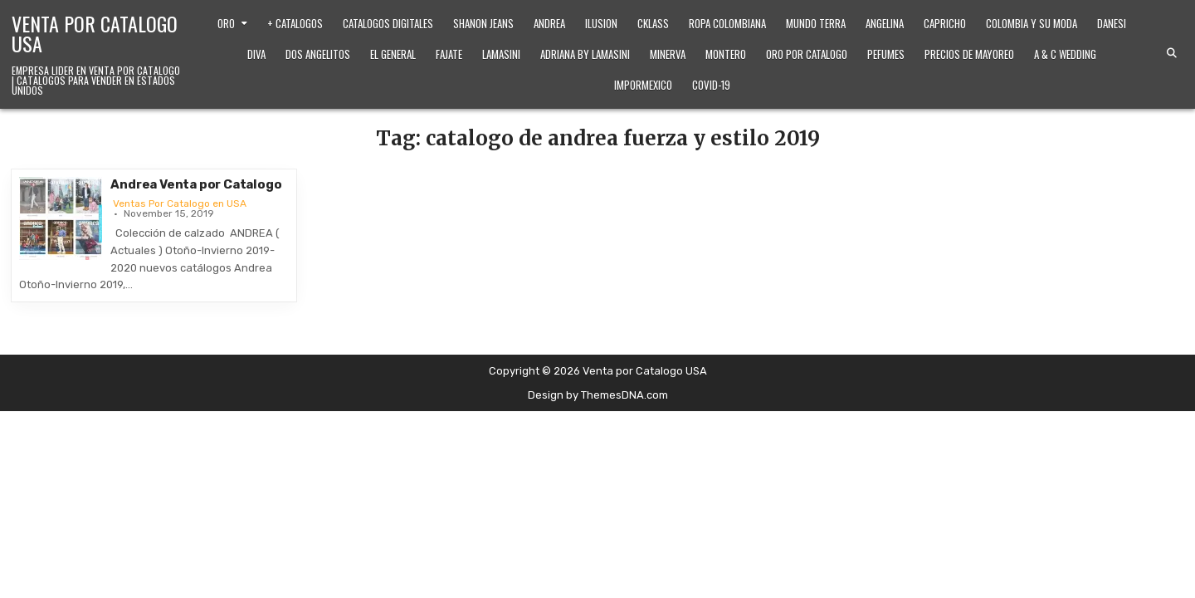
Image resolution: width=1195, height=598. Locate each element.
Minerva (667, 54)
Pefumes (886, 54)
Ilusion (601, 23)
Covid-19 (711, 84)
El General (393, 54)
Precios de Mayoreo (969, 54)
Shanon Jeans (483, 23)
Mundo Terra (816, 23)
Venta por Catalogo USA (95, 33)
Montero (725, 54)
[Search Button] (1172, 53)
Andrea (549, 23)
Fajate (449, 54)
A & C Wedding (1065, 54)
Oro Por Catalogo (806, 54)
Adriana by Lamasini (585, 54)
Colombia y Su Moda (1031, 23)
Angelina (885, 23)
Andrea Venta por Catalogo (195, 184)
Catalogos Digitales (388, 23)
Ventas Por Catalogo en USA (179, 203)
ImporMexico (643, 84)
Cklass (653, 23)
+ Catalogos (295, 23)
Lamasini (501, 54)
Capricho (945, 23)
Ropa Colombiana (727, 23)
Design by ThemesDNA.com (598, 395)
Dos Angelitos (317, 54)
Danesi (1111, 23)
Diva (256, 54)
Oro (226, 23)
